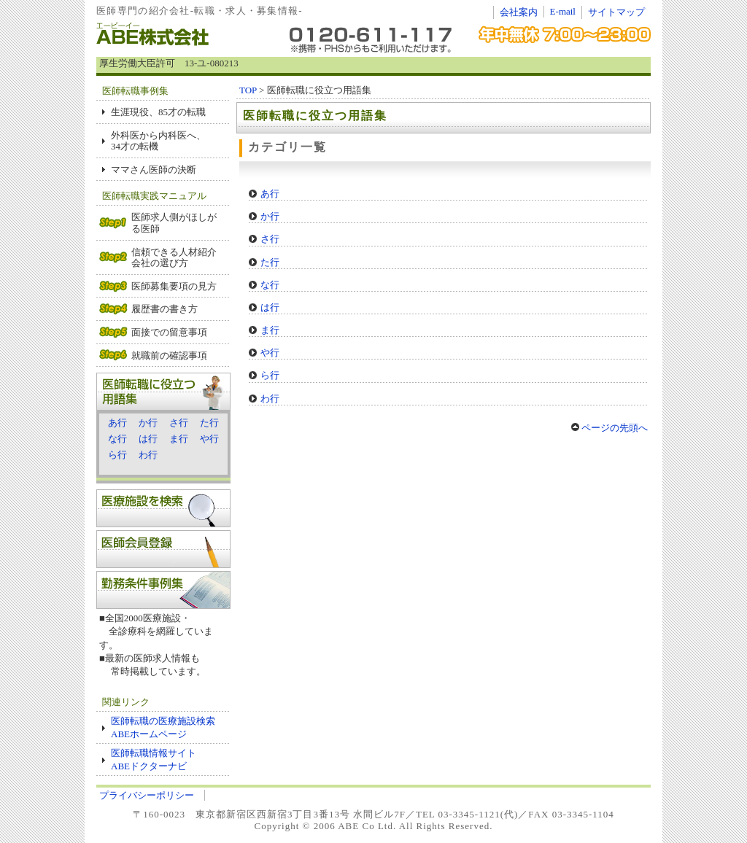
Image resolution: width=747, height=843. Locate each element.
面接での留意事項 (169, 332)
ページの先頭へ (609, 427)
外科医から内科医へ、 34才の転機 (158, 141)
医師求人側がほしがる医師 (174, 222)
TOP (248, 90)
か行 (148, 422)
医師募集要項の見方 (174, 286)
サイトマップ (616, 12)
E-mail (563, 11)
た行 (209, 422)
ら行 (117, 454)
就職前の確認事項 (169, 355)
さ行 (178, 422)
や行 (209, 438)
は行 (148, 438)
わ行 (148, 454)
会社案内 (519, 12)
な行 (117, 438)
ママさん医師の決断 (153, 169)
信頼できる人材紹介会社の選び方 (174, 257)
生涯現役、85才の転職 (158, 111)
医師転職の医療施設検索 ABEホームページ (168, 727)
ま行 (178, 438)
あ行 (117, 422)
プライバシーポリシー (146, 795)
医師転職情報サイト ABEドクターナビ (153, 759)
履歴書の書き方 (164, 308)
